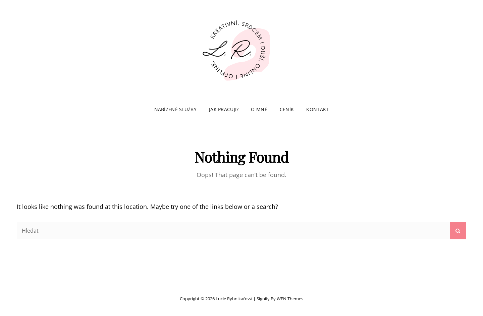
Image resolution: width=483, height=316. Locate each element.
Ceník (287, 109)
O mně (259, 109)
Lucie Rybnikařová (234, 299)
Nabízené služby (175, 109)
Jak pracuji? (223, 109)
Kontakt (317, 109)
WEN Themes (290, 299)
